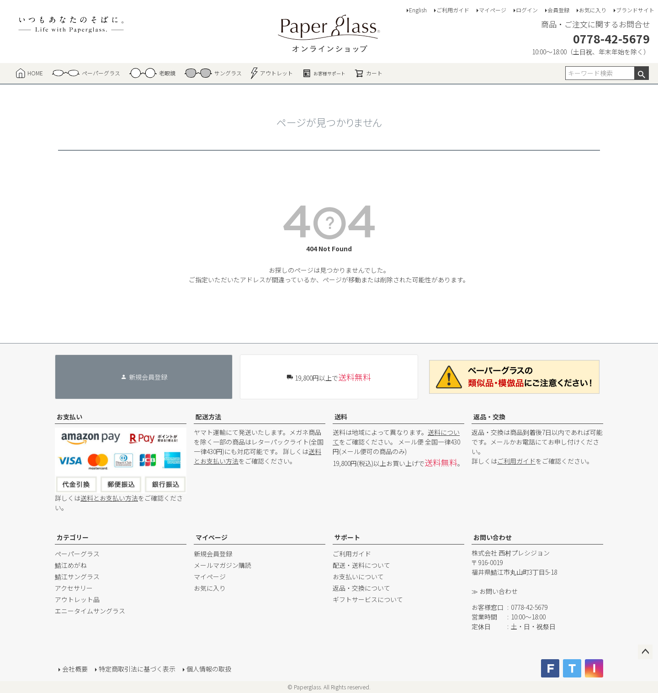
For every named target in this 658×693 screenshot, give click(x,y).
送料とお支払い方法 (109, 498)
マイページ (492, 10)
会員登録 (558, 10)
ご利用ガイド (452, 10)
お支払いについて (358, 576)
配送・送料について (361, 565)
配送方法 (208, 416)
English (418, 10)
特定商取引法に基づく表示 (137, 668)
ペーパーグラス (77, 553)
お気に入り (592, 10)
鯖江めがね (71, 565)
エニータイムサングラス (90, 610)
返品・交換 (489, 416)
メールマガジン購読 (222, 565)
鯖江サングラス (77, 576)
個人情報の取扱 (208, 668)
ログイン (527, 10)
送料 (340, 416)
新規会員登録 (213, 553)
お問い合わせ (492, 537)
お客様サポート (323, 73)
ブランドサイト (635, 10)
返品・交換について (361, 587)
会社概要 (75, 668)
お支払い (69, 416)
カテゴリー (73, 537)
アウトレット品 (77, 599)
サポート (347, 537)
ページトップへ (645, 652)
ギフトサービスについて (368, 599)
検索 (641, 73)
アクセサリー (74, 587)
